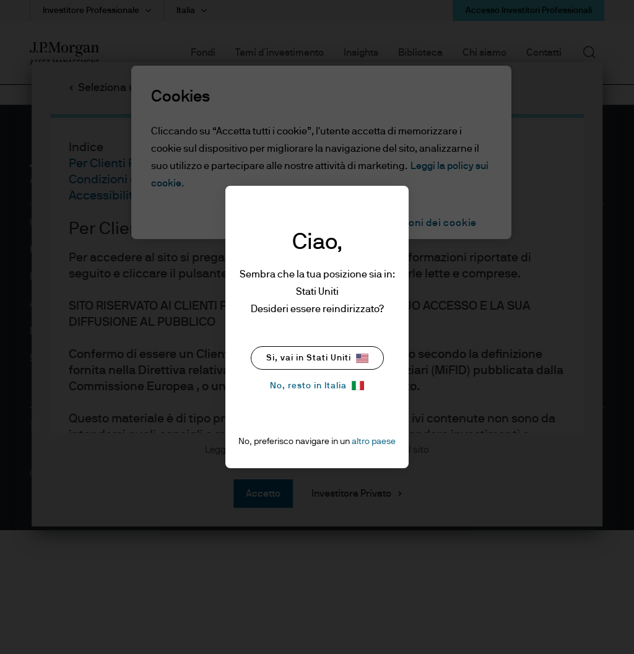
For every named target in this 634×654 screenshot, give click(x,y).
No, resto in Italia (317, 385)
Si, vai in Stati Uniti (317, 358)
